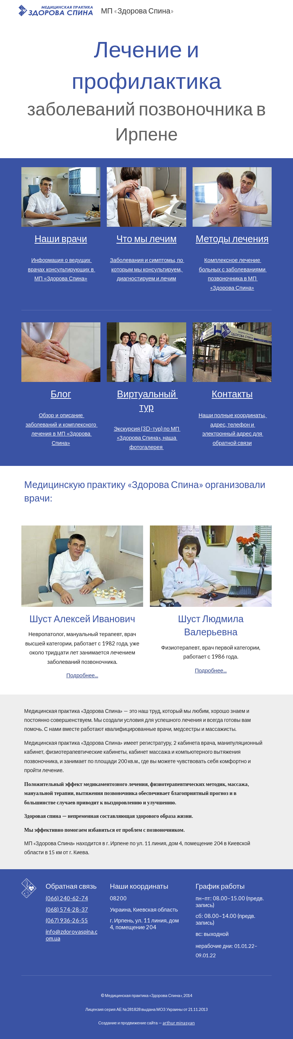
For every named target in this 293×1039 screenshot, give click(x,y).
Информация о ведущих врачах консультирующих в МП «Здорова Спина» (61, 269)
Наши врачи (60, 238)
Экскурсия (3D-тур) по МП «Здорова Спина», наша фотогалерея (147, 437)
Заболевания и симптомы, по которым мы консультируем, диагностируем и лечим (147, 269)
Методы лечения (232, 238)
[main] (146, 89)
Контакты (232, 393)
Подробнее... (82, 675)
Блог (61, 393)
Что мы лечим (147, 238)
